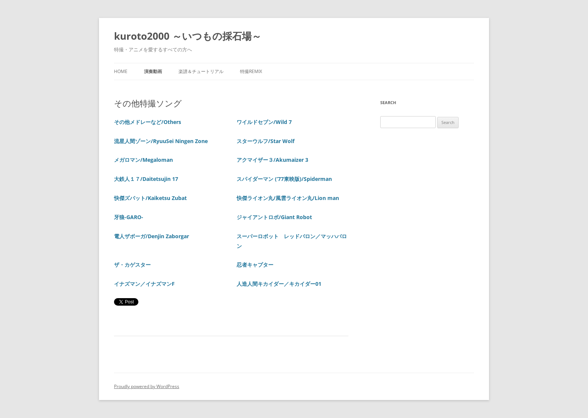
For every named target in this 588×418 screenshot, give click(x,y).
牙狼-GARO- (128, 217)
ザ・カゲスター (132, 264)
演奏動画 (153, 71)
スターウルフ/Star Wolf (265, 141)
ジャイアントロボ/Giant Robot (274, 217)
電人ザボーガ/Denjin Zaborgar (151, 236)
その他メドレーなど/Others (147, 121)
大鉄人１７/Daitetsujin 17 (146, 178)
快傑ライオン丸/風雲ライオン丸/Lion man (288, 198)
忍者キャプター (255, 264)
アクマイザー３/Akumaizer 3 (272, 159)
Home (121, 71)
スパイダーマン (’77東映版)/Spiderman (284, 178)
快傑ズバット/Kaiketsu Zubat (150, 198)
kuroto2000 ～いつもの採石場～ (187, 36)
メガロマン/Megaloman (143, 159)
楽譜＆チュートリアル (201, 71)
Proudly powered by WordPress (146, 386)
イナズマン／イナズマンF (144, 283)
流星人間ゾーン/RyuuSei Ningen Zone (161, 141)
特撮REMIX (251, 71)
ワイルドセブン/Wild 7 (264, 121)
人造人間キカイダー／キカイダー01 (279, 283)
